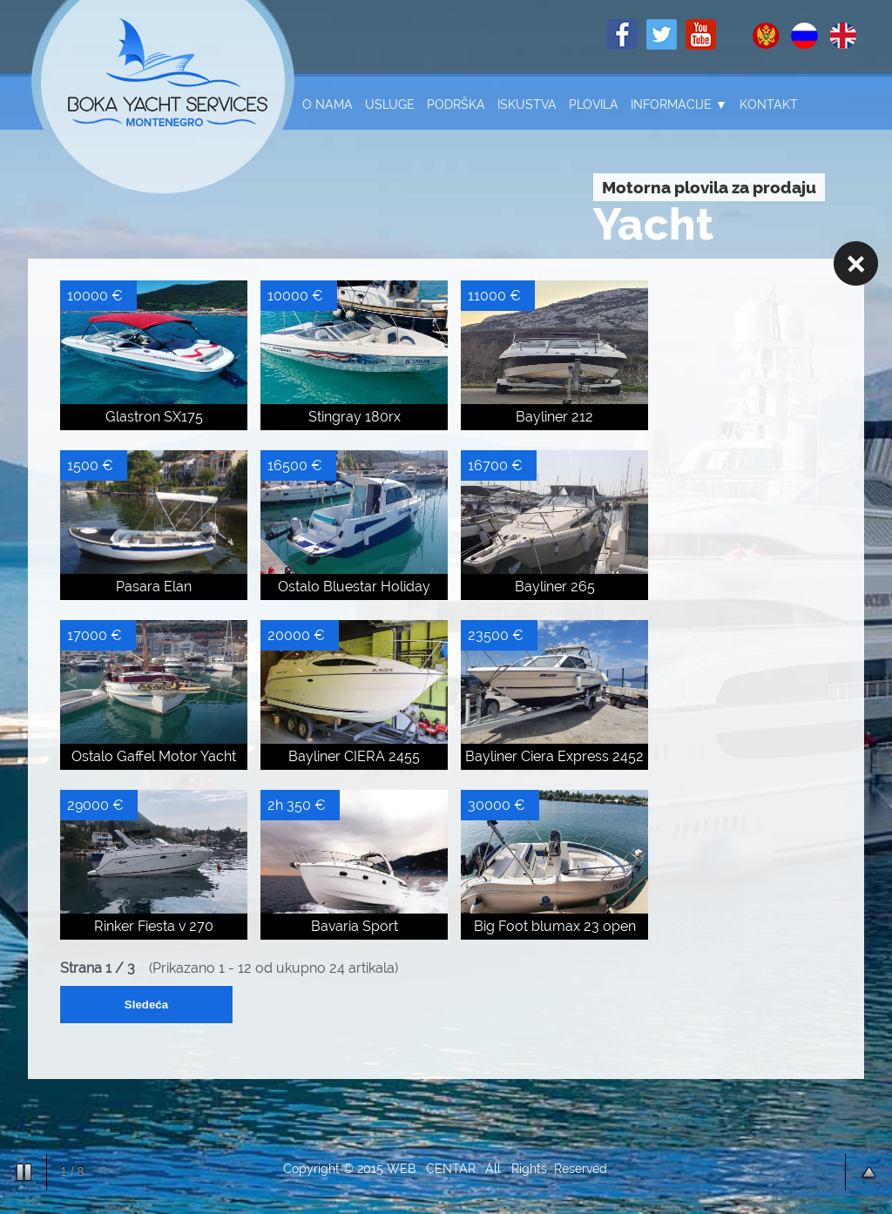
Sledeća (146, 1004)
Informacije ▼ (679, 104)
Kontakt (769, 104)
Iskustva (527, 104)
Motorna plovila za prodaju (709, 187)
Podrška (456, 104)
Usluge (390, 104)
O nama (327, 104)
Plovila (593, 104)
